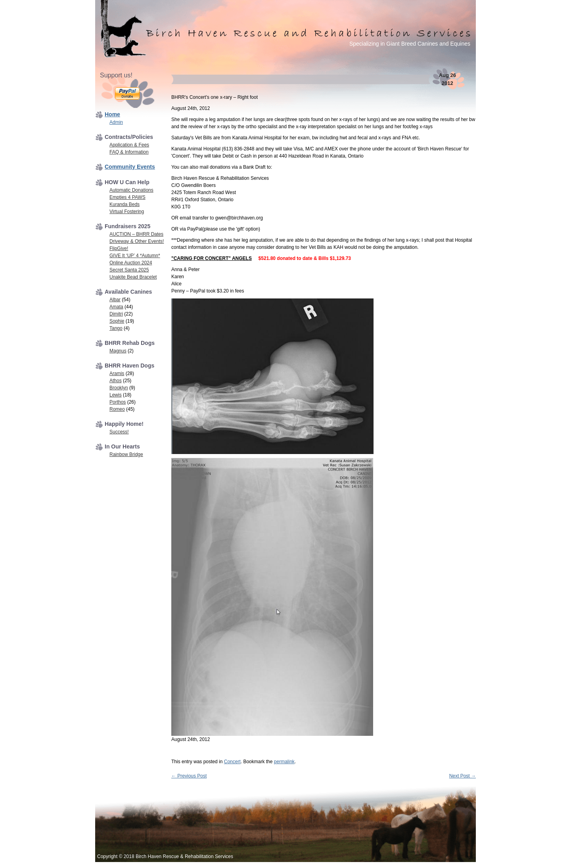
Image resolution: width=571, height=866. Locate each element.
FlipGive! (118, 248)
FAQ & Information (129, 152)
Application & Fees (129, 145)
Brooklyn (118, 388)
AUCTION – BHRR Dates (136, 234)
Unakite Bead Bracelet (133, 277)
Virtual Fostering (126, 211)
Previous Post (189, 776)
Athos (115, 380)
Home (112, 114)
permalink (284, 761)
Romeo (117, 409)
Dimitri (116, 314)
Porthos (117, 402)
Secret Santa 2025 (129, 270)
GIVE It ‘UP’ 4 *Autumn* (134, 255)
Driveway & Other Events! (136, 241)
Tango (116, 328)
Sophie (116, 321)
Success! (119, 432)
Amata (116, 307)
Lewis (115, 395)
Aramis (116, 373)
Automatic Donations (131, 190)
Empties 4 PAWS (127, 197)
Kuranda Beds (124, 204)
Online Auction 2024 (130, 263)
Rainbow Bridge (126, 454)
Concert (232, 761)
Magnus (117, 351)
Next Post (462, 776)
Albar (115, 299)
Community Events (130, 167)
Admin (116, 122)
